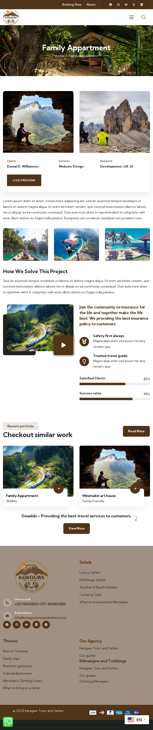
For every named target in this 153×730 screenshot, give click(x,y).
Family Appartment (22, 495)
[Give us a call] (7, 602)
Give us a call (22, 599)
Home (59, 56)
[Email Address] (7, 616)
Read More (136, 431)
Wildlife (11, 501)
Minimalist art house (99, 495)
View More (77, 528)
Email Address (23, 613)
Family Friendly (93, 501)
